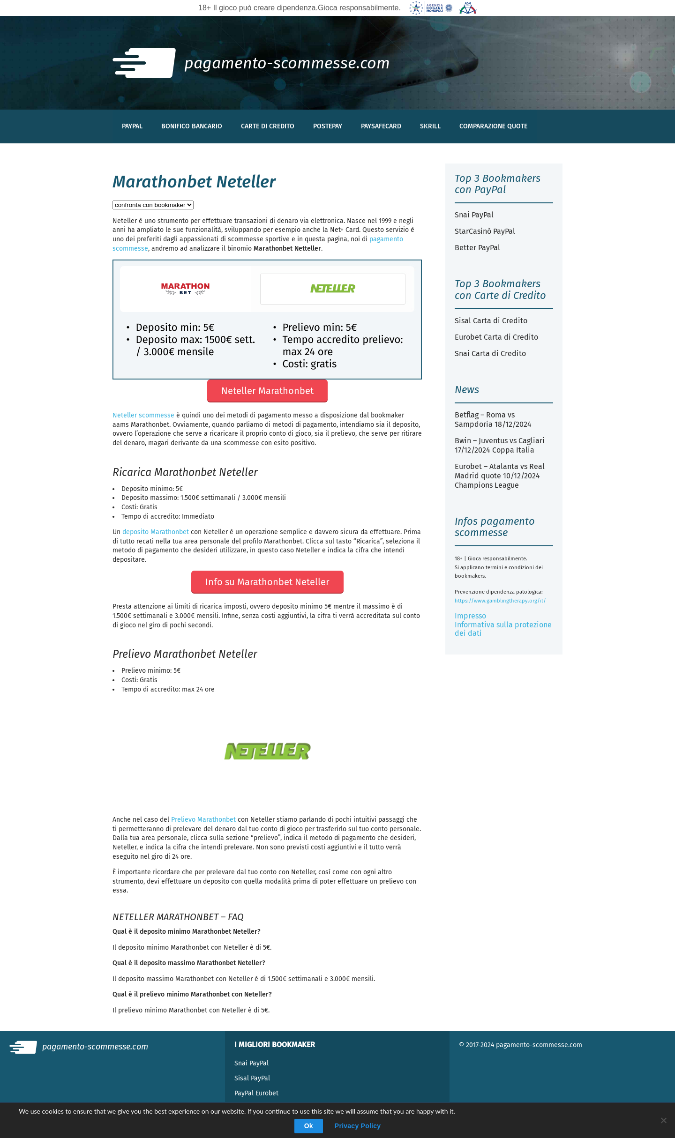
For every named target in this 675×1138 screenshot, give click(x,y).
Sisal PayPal (252, 1078)
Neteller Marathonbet (267, 390)
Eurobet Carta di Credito (496, 337)
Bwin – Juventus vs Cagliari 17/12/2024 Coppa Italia (500, 445)
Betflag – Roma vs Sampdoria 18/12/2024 (493, 419)
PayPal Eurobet (256, 1093)
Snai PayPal (474, 214)
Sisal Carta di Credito (491, 320)
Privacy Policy (358, 1126)
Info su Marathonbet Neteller (267, 582)
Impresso (470, 615)
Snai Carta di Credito (490, 353)
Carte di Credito (267, 126)
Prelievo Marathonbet (203, 820)
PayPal (132, 126)
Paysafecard (381, 126)
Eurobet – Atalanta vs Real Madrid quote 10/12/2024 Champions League (500, 476)
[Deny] (663, 1120)
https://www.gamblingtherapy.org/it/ (500, 601)
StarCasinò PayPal (485, 231)
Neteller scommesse (143, 415)
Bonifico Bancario (191, 126)
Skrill (430, 126)
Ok (308, 1126)
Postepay (327, 126)
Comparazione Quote (493, 126)
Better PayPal (477, 247)
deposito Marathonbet (155, 532)
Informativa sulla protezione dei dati (503, 629)
